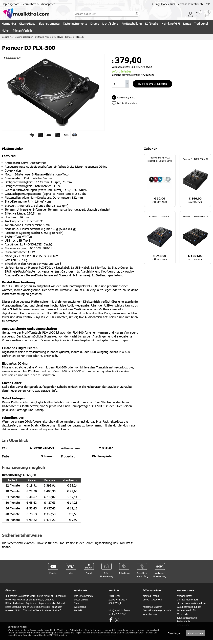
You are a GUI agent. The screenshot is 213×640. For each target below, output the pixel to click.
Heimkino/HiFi (170, 23)
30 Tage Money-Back (163, 4)
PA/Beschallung (131, 23)
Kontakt (78, 610)
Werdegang (80, 606)
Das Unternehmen (83, 595)
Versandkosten (184, 595)
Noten (6, 30)
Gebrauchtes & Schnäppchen (38, 4)
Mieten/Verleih (22, 30)
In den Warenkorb (152, 84)
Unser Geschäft (81, 599)
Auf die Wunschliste (127, 102)
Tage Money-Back (123, 97)
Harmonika (9, 23)
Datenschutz (183, 621)
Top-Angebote (11, 4)
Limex (187, 23)
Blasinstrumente (48, 23)
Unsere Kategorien (24, 36)
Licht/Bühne (110, 23)
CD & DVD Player (54, 36)
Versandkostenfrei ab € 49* (194, 4)
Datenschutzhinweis (133, 632)
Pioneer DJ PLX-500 (74, 36)
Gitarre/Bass (27, 23)
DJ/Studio (151, 23)
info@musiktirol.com (119, 610)
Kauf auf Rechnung (187, 617)
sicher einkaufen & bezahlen (191, 603)
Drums (94, 23)
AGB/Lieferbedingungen (189, 606)
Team (76, 603)
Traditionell (201, 23)
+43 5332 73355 (117, 614)
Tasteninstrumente (75, 23)
